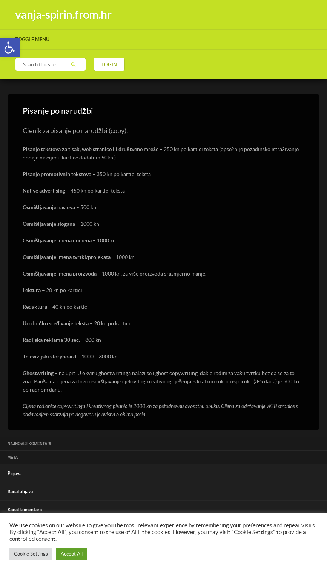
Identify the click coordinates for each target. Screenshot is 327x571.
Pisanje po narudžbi (58, 110)
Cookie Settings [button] (31, 554)
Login (109, 64)
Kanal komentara (25, 509)
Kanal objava (20, 491)
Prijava (14, 473)
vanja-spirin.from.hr (63, 14)
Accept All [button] (72, 554)
